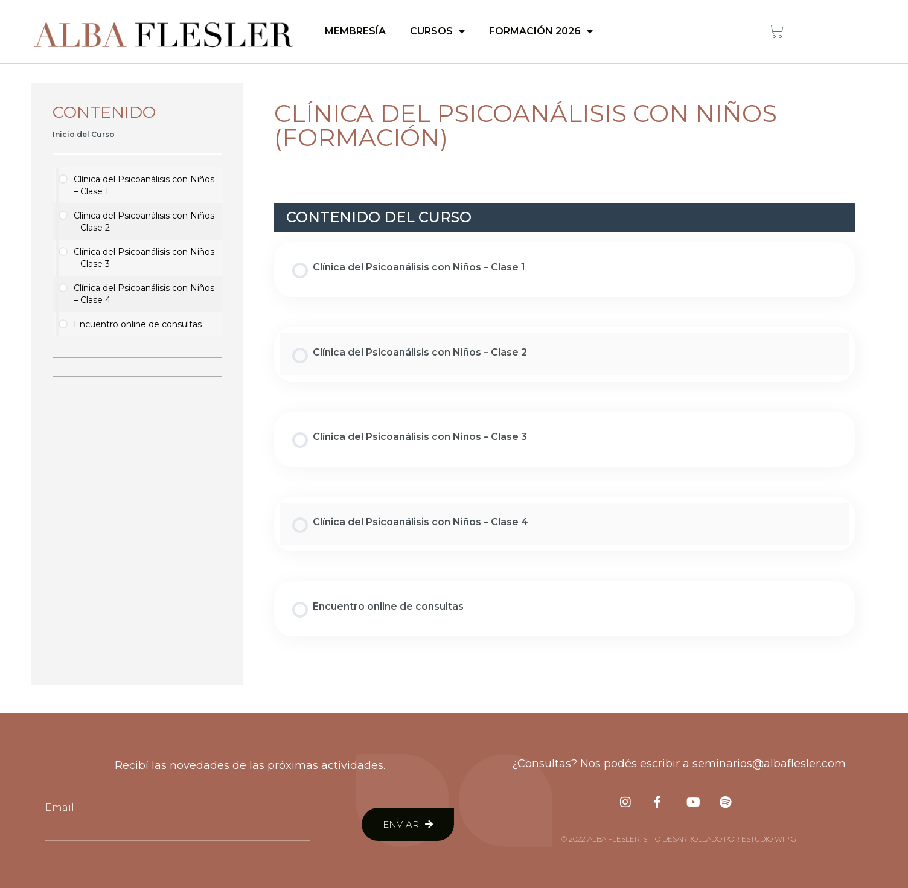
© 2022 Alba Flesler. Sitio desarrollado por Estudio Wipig (678, 838)
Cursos (437, 31)
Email (59, 807)
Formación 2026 (541, 31)
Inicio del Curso (84, 134)
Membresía (355, 31)
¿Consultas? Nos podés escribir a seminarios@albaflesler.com (679, 763)
